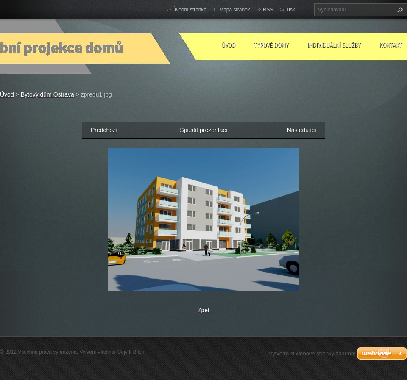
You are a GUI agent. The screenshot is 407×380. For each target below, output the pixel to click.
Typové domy (271, 45)
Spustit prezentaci (203, 130)
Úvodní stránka (190, 10)
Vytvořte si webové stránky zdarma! (312, 353)
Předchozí (104, 130)
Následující (301, 130)
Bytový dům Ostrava (47, 94)
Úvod (228, 45)
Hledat (399, 9)
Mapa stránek (234, 10)
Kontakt (390, 45)
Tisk (290, 10)
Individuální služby (334, 45)
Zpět (203, 310)
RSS (268, 10)
